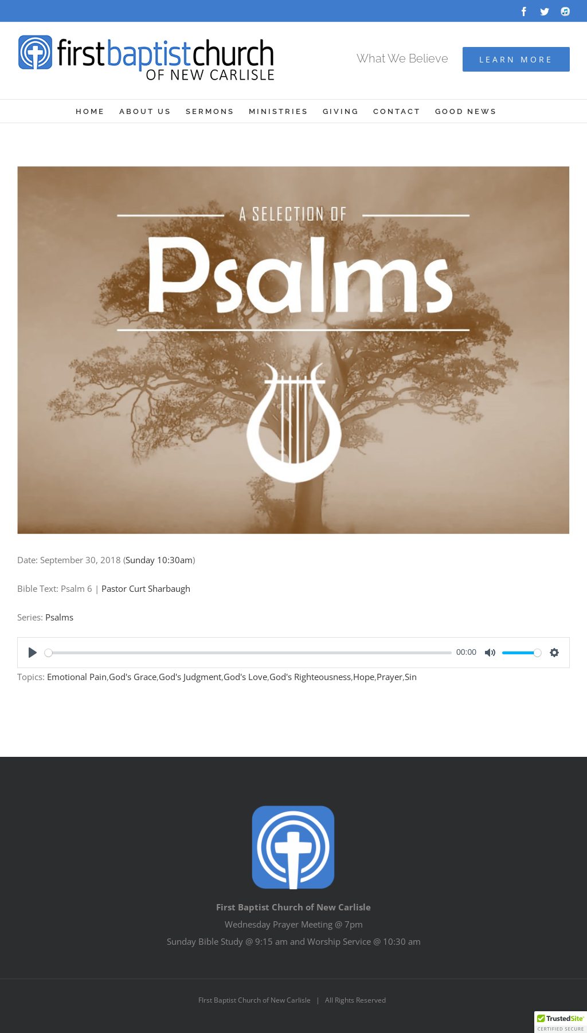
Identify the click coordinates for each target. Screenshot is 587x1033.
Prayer (389, 676)
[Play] (33, 652)
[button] (560, 1022)
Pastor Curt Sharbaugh (145, 588)
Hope (363, 676)
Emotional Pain (77, 676)
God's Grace (132, 676)
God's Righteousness (310, 676)
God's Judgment (190, 676)
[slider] (248, 652)
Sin (411, 676)
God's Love (245, 676)
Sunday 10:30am (159, 559)
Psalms (59, 617)
